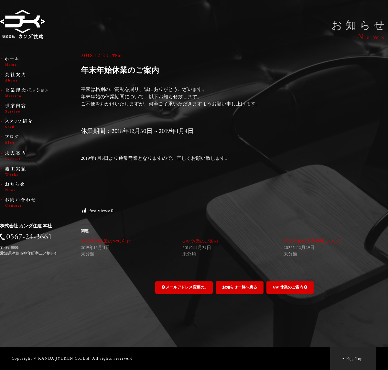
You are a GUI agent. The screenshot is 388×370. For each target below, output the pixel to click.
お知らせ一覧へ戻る (239, 287)
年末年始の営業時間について (313, 241)
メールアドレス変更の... (184, 287)
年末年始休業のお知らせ (106, 241)
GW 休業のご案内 (200, 241)
